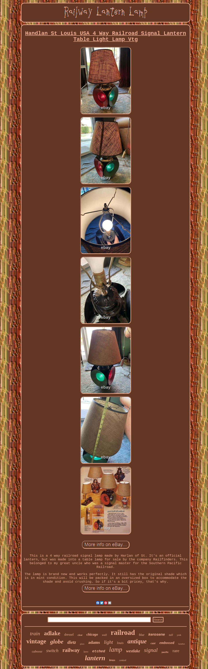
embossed (166, 643)
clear (80, 635)
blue (141, 634)
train (35, 633)
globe (56, 641)
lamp (115, 649)
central (122, 660)
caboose (37, 651)
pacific (165, 652)
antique (137, 641)
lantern (95, 658)
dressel (69, 634)
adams (94, 642)
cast (153, 643)
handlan (181, 644)
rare (175, 650)
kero (86, 651)
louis (120, 643)
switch (52, 650)
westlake (133, 651)
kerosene (156, 634)
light (108, 642)
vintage (36, 641)
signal (151, 650)
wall (104, 634)
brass (112, 660)
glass (82, 644)
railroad (123, 632)
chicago (92, 634)
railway (71, 650)
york (179, 635)
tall (171, 634)
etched (98, 651)
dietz (71, 642)
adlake (52, 633)
